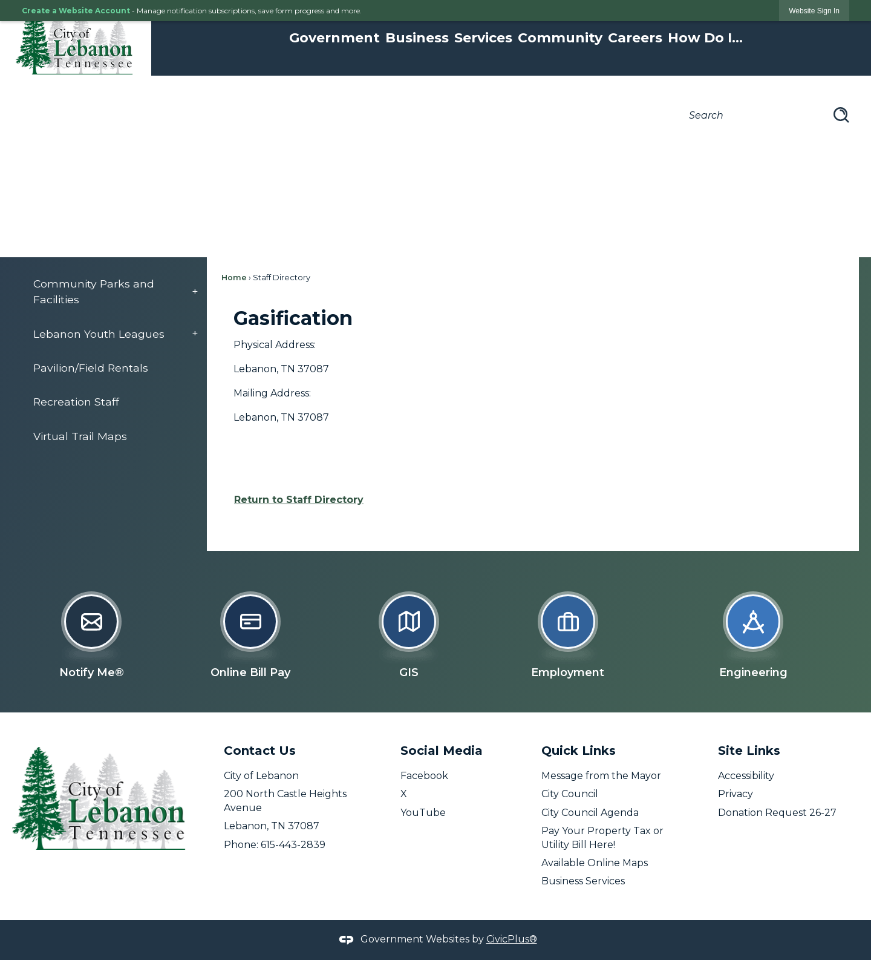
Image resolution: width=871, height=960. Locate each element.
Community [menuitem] (560, 38)
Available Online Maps (594, 863)
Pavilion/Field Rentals (90, 367)
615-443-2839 (293, 844)
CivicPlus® (511, 939)
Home (234, 277)
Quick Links (578, 750)
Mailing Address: (272, 393)
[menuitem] (109, 292)
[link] (814, 10)
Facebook (424, 775)
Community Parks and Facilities (93, 291)
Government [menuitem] (334, 38)
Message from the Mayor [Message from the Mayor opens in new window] (601, 775)
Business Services (583, 881)
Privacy (735, 794)
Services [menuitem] (483, 38)
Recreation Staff (76, 401)
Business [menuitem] (417, 38)
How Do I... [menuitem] (705, 38)
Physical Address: (274, 344)
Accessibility (746, 775)
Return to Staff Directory (299, 499)
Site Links (749, 750)
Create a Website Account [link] (76, 10)
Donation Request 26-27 (777, 812)
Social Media (441, 750)
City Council (569, 794)
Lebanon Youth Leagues (99, 333)
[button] (841, 115)
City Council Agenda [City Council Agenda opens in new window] (590, 812)
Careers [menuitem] (635, 38)
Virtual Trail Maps (80, 436)
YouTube (423, 812)
